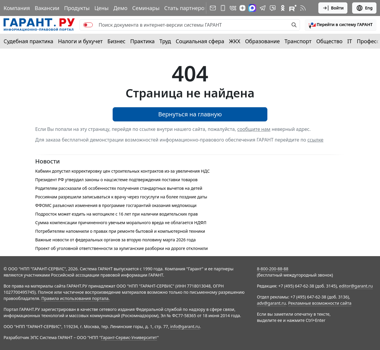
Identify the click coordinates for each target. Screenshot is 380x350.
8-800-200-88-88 (272, 269)
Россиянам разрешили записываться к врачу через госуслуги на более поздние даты (121, 197)
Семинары (145, 8)
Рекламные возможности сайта (320, 303)
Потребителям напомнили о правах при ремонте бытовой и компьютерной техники (120, 231)
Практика (142, 41)
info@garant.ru (185, 326)
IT (349, 41)
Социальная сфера (200, 41)
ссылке (315, 140)
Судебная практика (28, 41)
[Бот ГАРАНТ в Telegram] (272, 8)
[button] (340, 24)
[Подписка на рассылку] (212, 8)
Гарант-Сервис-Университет (129, 337)
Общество (329, 41)
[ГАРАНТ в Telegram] (262, 8)
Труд (165, 41)
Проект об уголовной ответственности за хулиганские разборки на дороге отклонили (121, 248)
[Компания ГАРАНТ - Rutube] (292, 8)
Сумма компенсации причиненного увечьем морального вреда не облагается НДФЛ (121, 222)
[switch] (88, 25)
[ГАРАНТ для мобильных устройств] (222, 8)
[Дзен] (242, 8)
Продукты (77, 8)
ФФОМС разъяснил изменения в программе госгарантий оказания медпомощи (116, 205)
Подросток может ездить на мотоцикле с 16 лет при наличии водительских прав (116, 214)
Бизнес (116, 41)
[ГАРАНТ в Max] (252, 8)
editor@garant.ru (356, 286)
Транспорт (298, 41)
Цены (101, 8)
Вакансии (47, 8)
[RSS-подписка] (302, 8)
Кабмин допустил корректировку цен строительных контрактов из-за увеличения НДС (122, 171)
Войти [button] (333, 8)
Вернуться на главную (190, 114)
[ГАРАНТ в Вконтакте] (233, 8)
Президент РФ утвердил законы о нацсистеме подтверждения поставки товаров (116, 179)
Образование (262, 41)
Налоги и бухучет (80, 41)
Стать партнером (186, 8)
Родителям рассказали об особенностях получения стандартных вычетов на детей (118, 188)
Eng (364, 8)
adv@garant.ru (271, 303)
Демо (120, 8)
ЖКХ (234, 41)
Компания (17, 8)
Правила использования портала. (75, 298)
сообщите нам (254, 129)
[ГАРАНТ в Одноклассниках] (282, 8)
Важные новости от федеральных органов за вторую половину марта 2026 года (115, 240)
